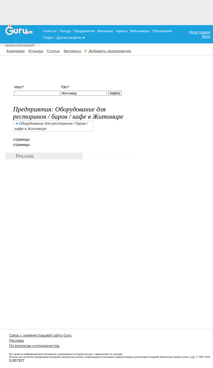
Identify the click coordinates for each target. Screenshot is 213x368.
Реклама (16, 340)
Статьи (53, 51)
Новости (50, 31)
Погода (65, 31)
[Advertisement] (106, 12)
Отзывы (35, 51)
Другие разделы (71, 37)
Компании (16, 51)
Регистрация (199, 32)
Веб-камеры (139, 31)
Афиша (121, 31)
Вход (206, 36)
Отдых (48, 37)
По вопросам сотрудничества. (34, 346)
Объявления (162, 31)
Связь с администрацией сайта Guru (40, 335)
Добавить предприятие (110, 51)
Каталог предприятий (19, 45)
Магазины (105, 31)
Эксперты (72, 51)
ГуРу (192, 356)
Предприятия (84, 31)
